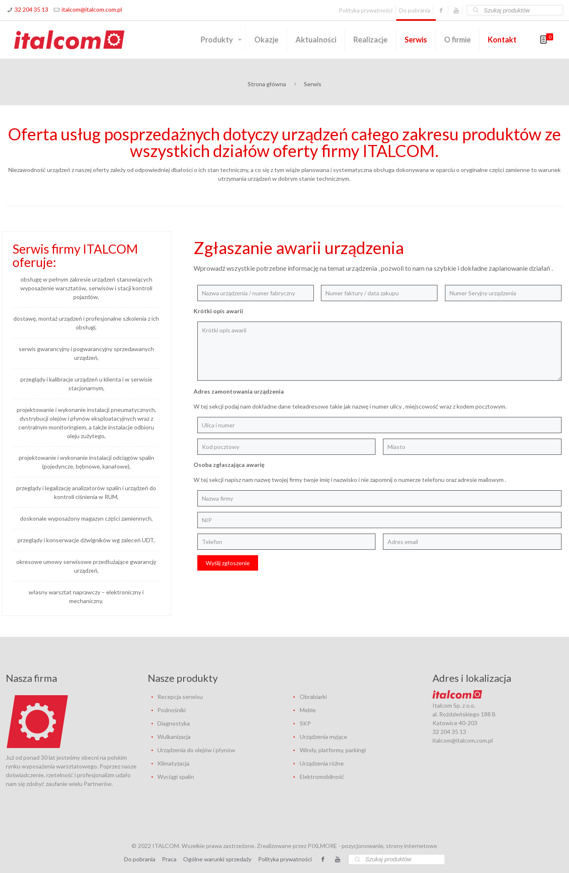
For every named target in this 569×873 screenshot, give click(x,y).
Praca (169, 859)
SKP (305, 723)
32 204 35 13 (31, 9)
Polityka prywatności (366, 10)
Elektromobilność (322, 776)
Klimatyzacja (173, 763)
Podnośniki (171, 709)
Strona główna (267, 83)
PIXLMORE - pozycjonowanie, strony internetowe (372, 845)
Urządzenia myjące (323, 736)
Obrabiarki (313, 696)
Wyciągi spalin (175, 776)
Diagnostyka (173, 723)
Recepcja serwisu (180, 696)
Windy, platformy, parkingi (333, 749)
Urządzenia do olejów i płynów (196, 749)
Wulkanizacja (174, 736)
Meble (308, 709)
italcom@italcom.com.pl (92, 9)
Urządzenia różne (322, 763)
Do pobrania (414, 10)
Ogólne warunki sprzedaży (217, 859)
